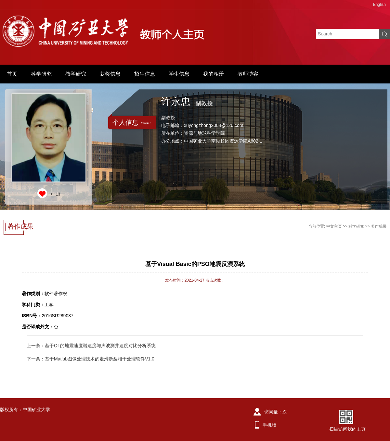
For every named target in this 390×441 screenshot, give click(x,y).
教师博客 (248, 74)
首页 (12, 74)
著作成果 (378, 226)
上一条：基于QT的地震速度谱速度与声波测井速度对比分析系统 (91, 345)
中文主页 (334, 226)
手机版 (269, 425)
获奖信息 (110, 74)
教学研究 (75, 74)
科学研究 (41, 74)
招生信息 (144, 74)
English (379, 4)
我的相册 (213, 74)
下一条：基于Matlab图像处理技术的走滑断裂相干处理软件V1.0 (90, 358)
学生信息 (179, 74)
